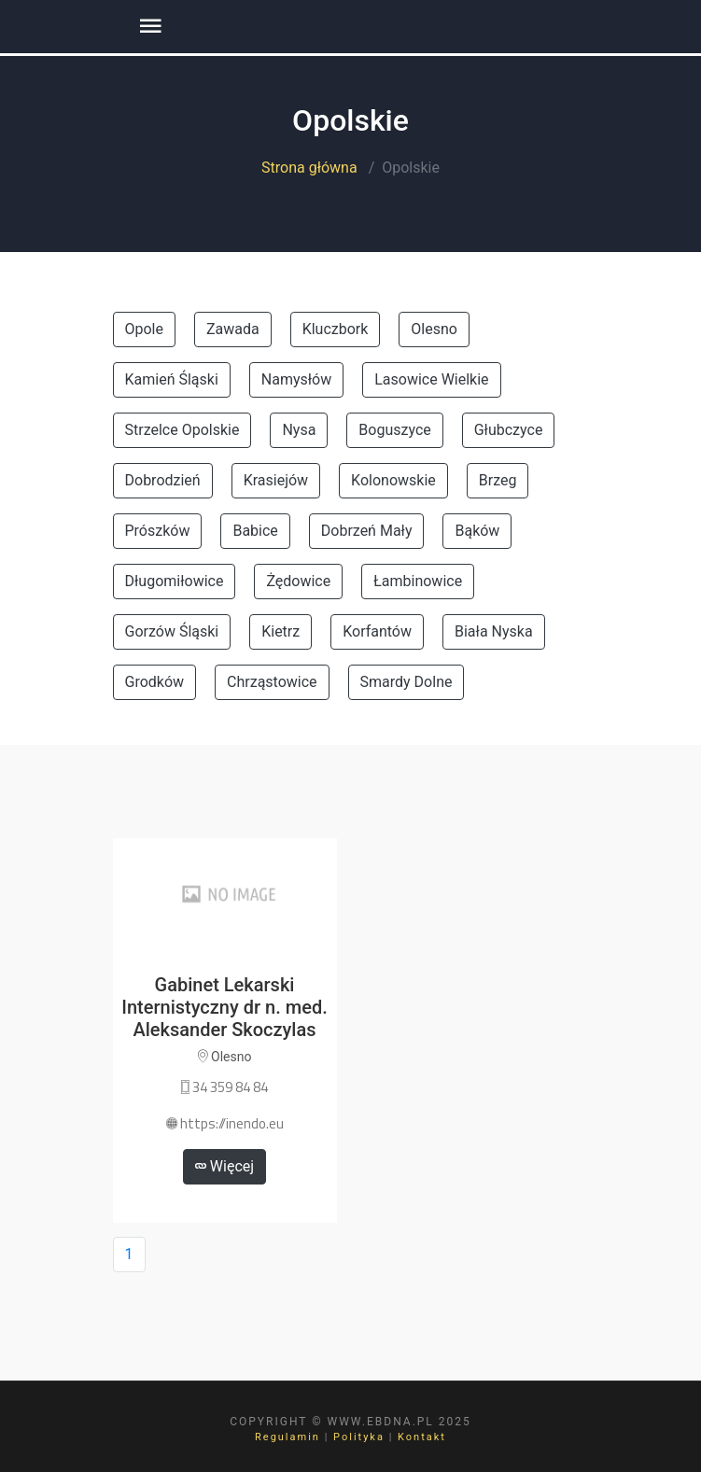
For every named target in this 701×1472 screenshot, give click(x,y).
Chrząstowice (272, 682)
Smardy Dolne (406, 682)
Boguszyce (394, 430)
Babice (254, 531)
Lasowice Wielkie (431, 379)
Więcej (224, 1166)
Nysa (298, 430)
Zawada (232, 329)
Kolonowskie (393, 480)
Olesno (434, 329)
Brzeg (498, 480)
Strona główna (309, 167)
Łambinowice (417, 581)
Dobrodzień (163, 480)
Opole (144, 329)
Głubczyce (508, 430)
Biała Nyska (494, 631)
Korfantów (377, 631)
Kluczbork (335, 329)
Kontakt (422, 1437)
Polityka (359, 1437)
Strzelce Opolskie (182, 430)
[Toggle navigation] (151, 26)
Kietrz (280, 631)
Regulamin (287, 1437)
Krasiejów (276, 480)
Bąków (477, 531)
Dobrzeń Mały (367, 531)
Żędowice (298, 581)
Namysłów (296, 379)
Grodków (155, 682)
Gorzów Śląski (172, 631)
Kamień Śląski (171, 379)
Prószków (157, 531)
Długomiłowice (174, 581)
